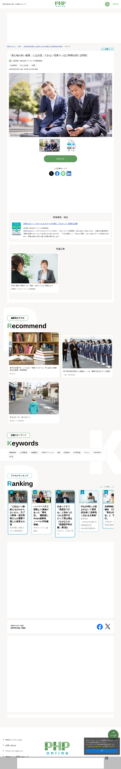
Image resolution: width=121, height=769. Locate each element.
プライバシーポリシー (94, 746)
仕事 (106, 49)
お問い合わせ (10, 745)
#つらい (87, 452)
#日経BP (67, 452)
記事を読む (60, 159)
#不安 (11, 457)
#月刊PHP (97, 452)
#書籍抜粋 (12, 452)
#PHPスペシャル (48, 452)
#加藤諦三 (34, 452)
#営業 (33, 65)
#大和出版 (76, 452)
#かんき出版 (24, 65)
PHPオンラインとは (13, 740)
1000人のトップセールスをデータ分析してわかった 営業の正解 (50, 224)
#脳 (58, 452)
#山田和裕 (13, 65)
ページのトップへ (113, 729)
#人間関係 (23, 452)
